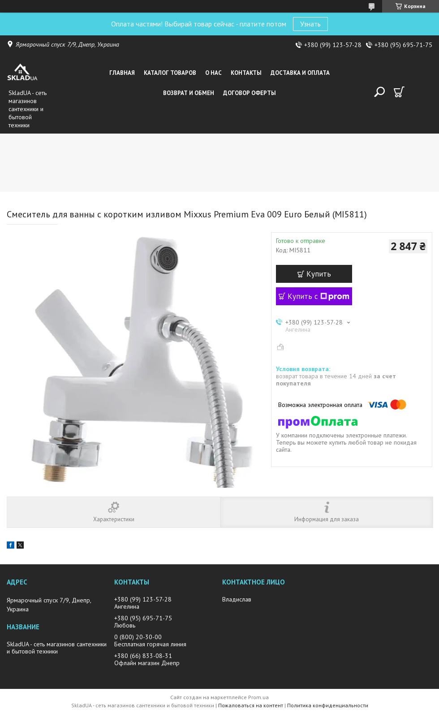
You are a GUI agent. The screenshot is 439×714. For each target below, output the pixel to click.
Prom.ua (258, 697)
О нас (213, 73)
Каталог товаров (170, 73)
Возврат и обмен (188, 93)
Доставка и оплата (300, 73)
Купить (318, 274)
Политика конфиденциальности (327, 705)
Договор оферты (249, 93)
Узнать (310, 23)
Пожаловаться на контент (250, 705)
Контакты (246, 73)
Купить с (318, 296)
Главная (122, 73)
